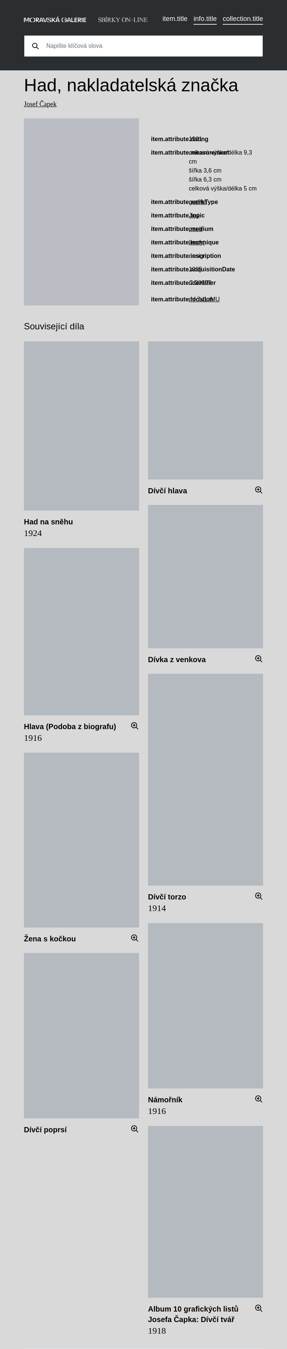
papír (195, 229)
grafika (198, 202)
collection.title (243, 18)
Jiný (194, 215)
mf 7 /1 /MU (204, 299)
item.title (175, 18)
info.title (205, 18)
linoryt (197, 242)
